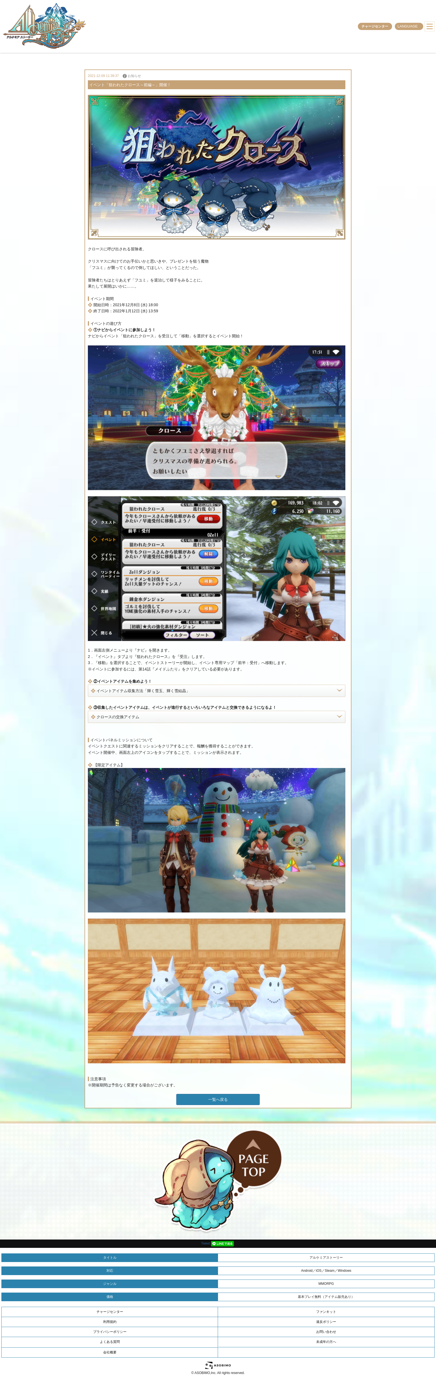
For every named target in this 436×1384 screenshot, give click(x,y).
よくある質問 (110, 1342)
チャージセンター (374, 26)
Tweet (205, 1243)
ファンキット (326, 1312)
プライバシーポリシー (110, 1332)
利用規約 (110, 1322)
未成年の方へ (326, 1342)
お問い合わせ (326, 1332)
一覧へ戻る (218, 1099)
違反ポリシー (326, 1322)
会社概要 (110, 1352)
